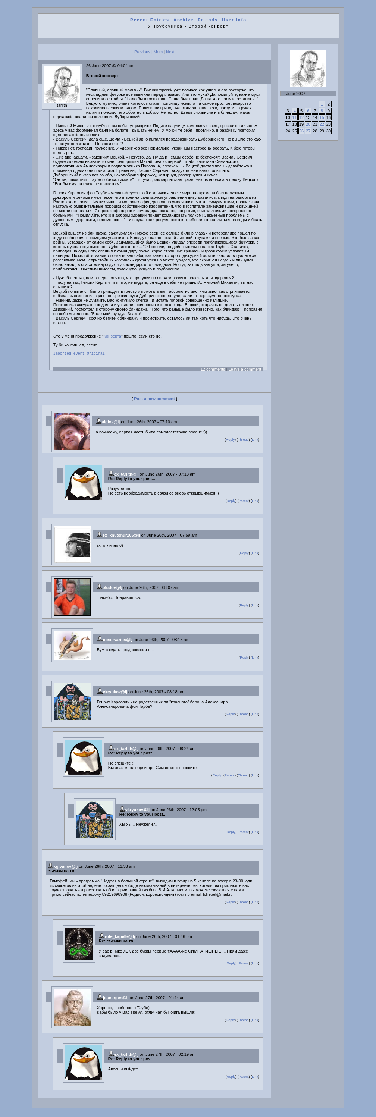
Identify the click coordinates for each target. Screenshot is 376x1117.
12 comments (213, 370)
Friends (208, 20)
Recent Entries (149, 20)
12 (301, 117)
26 (301, 131)
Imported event (69, 354)
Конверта (112, 336)
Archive (183, 20)
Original (96, 354)
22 (322, 124)
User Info (234, 20)
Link (255, 441)
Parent (244, 502)
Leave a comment (245, 370)
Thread (243, 441)
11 (294, 117)
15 (322, 117)
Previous (142, 52)
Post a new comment (154, 400)
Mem (158, 52)
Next (170, 52)
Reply (230, 441)
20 (308, 124)
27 (308, 131)
